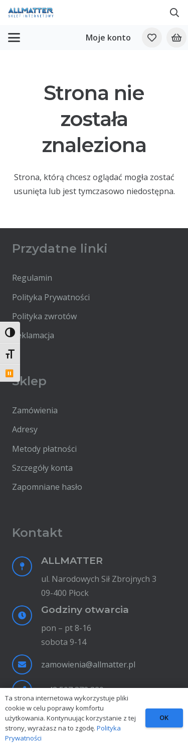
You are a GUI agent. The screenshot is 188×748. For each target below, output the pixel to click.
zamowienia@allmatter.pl (88, 664)
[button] (174, 12)
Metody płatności (44, 448)
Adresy (25, 429)
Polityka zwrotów (44, 316)
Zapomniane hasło (47, 486)
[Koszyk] (176, 38)
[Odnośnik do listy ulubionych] (152, 38)
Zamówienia (35, 410)
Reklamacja (33, 335)
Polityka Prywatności (51, 297)
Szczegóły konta (42, 467)
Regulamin (32, 277)
